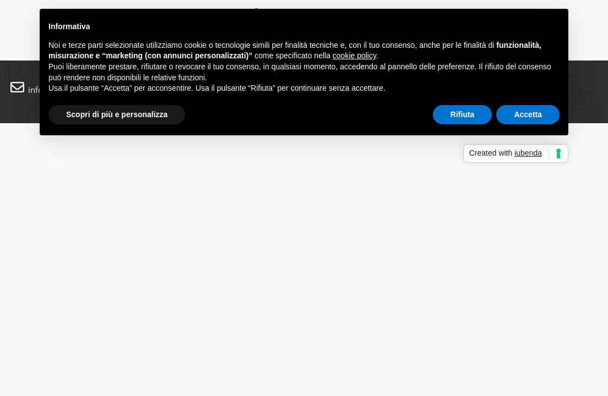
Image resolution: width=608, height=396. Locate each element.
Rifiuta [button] (462, 114)
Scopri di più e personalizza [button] (116, 114)
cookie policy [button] (354, 55)
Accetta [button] (528, 114)
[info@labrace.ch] (17, 87)
